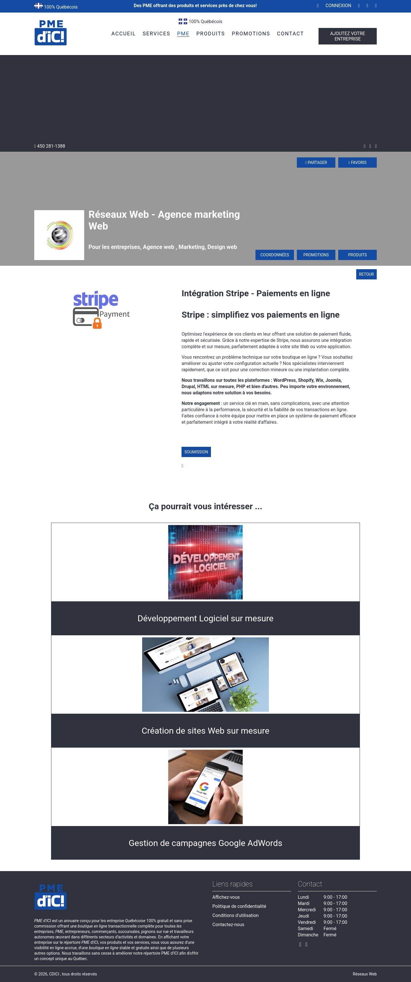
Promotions (316, 255)
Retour (366, 274)
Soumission (196, 452)
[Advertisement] (205, 101)
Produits (357, 255)
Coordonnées (274, 255)
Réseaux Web (365, 974)
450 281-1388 (49, 146)
